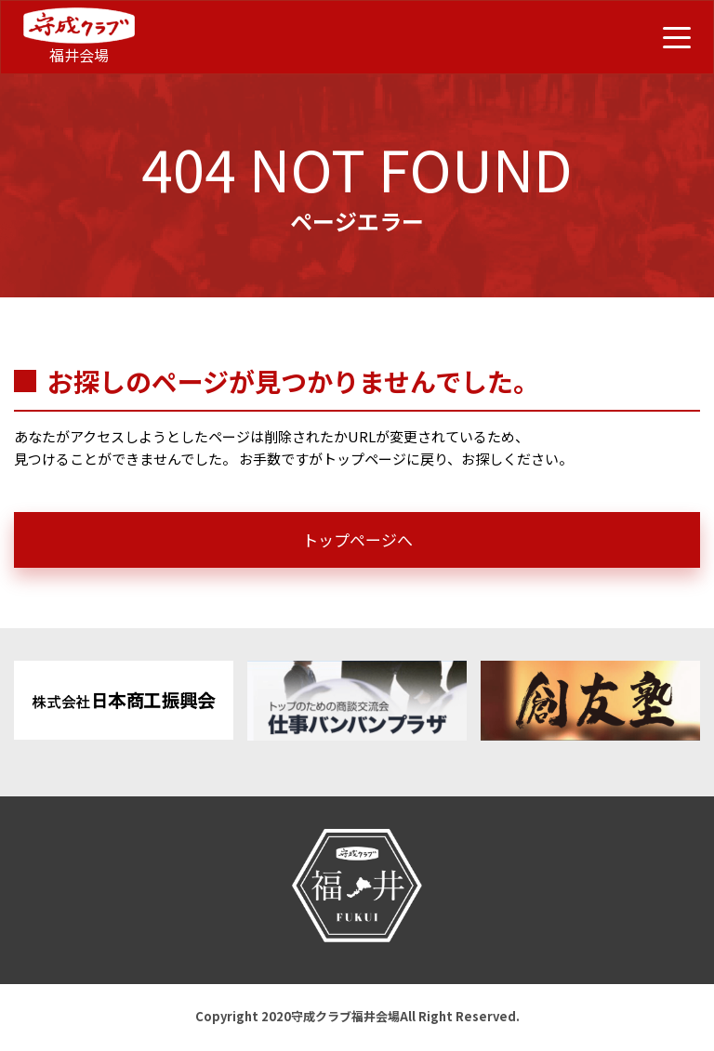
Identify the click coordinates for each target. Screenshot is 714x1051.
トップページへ (357, 539)
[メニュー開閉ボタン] (677, 37)
